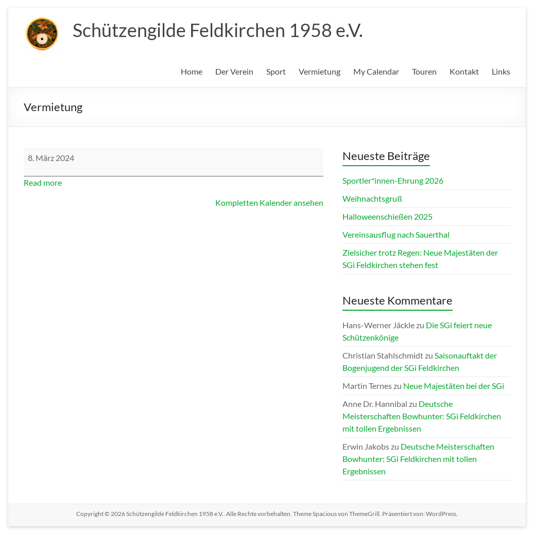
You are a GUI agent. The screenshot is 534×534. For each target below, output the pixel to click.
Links (501, 71)
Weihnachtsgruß (372, 198)
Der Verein (234, 71)
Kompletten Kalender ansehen (269, 202)
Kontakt (464, 71)
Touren (424, 71)
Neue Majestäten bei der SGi (453, 385)
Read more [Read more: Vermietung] (43, 182)
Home (191, 71)
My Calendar (376, 71)
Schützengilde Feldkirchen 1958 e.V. (218, 30)
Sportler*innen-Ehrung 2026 (392, 180)
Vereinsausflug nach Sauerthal (396, 234)
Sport (276, 71)
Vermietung (319, 71)
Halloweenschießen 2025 (387, 216)
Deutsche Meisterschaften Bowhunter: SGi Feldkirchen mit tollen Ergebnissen (421, 416)
